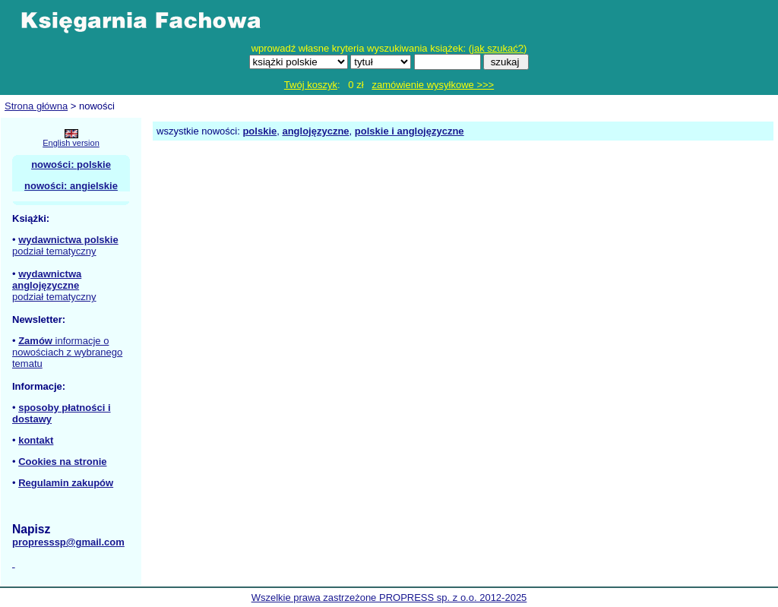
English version (71, 142)
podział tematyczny (54, 251)
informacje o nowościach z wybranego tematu (67, 352)
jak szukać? (497, 48)
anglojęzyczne (315, 131)
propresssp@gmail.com (68, 542)
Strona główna (36, 106)
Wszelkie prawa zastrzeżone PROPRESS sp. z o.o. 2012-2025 (389, 597)
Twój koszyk (310, 84)
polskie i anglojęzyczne (409, 131)
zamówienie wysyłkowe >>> (433, 84)
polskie (259, 131)
